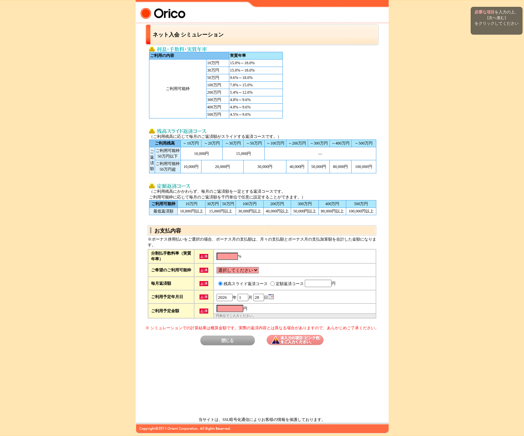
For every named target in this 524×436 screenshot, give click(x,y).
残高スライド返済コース (246, 283)
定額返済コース (290, 283)
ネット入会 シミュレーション (188, 34)
